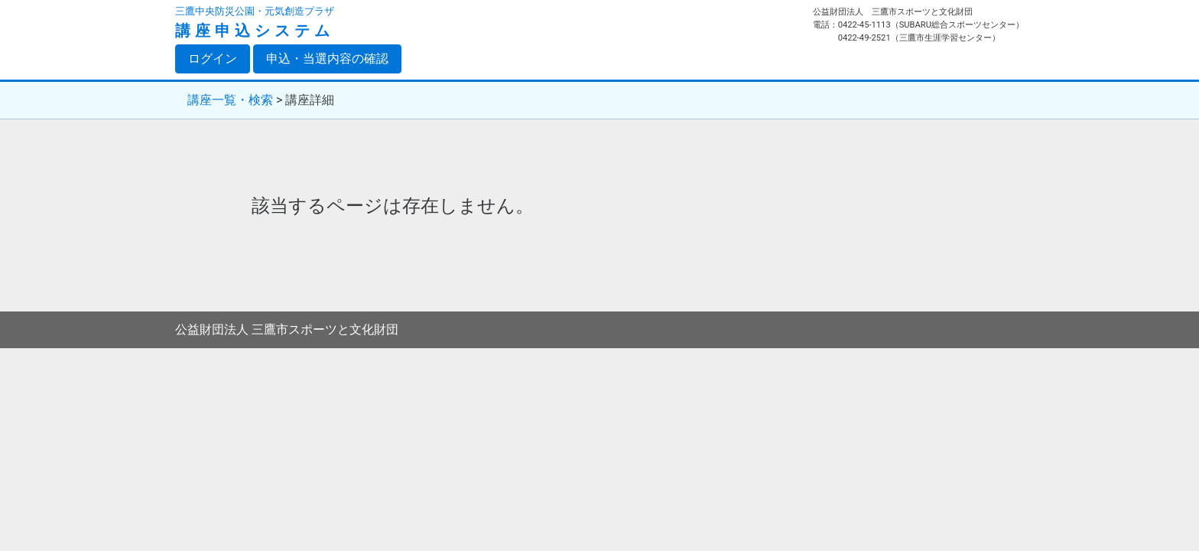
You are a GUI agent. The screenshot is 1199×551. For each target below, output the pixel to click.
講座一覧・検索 (230, 100)
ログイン (219, 58)
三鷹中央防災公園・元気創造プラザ (254, 11)
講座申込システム (254, 30)
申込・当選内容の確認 (327, 58)
